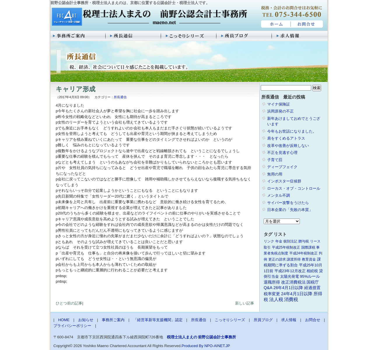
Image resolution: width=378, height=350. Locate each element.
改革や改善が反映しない (288, 145)
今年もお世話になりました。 (291, 131)
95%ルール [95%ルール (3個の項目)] (310, 276)
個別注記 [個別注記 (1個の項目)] (290, 241)
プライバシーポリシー (72, 325)
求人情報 (300, 36)
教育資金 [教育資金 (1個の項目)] (309, 259)
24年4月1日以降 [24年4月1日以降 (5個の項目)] (296, 293)
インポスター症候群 (284, 181)
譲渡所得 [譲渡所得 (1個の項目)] (294, 259)
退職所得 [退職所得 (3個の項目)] (272, 282)
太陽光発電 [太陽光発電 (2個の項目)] (289, 276)
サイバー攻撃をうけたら (288, 202)
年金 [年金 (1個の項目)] (278, 241)
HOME (275, 24)
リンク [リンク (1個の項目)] (269, 241)
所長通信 (133, 36)
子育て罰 (274, 160)
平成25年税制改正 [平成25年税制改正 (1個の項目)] (286, 247)
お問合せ (307, 24)
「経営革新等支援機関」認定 (158, 320)
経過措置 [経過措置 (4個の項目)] (312, 287)
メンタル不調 (278, 195)
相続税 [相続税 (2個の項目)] (312, 271)
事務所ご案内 (78, 36)
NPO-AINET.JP (217, 346)
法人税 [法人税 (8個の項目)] (276, 299)
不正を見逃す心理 (282, 152)
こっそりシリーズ (189, 36)
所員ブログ (244, 36)
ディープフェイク (282, 167)
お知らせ (85, 320)
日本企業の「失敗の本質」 (290, 209)
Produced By (192, 346)
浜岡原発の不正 (280, 111)
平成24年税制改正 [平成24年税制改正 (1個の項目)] (303, 253)
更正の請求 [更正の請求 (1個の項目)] (277, 259)
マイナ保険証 (278, 104)
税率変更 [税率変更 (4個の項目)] (272, 293)
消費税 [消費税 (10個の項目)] (291, 299)
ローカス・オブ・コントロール (293, 188)
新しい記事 (244, 303)
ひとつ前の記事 (69, 303)
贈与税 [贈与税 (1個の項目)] (303, 241)
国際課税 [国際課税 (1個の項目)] (308, 247)
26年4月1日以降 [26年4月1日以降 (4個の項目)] (288, 287)
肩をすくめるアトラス (286, 138)
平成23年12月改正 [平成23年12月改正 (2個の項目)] (290, 271)
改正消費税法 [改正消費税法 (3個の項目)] (293, 282)
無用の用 (274, 174)
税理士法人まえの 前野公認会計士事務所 (148, 17)
